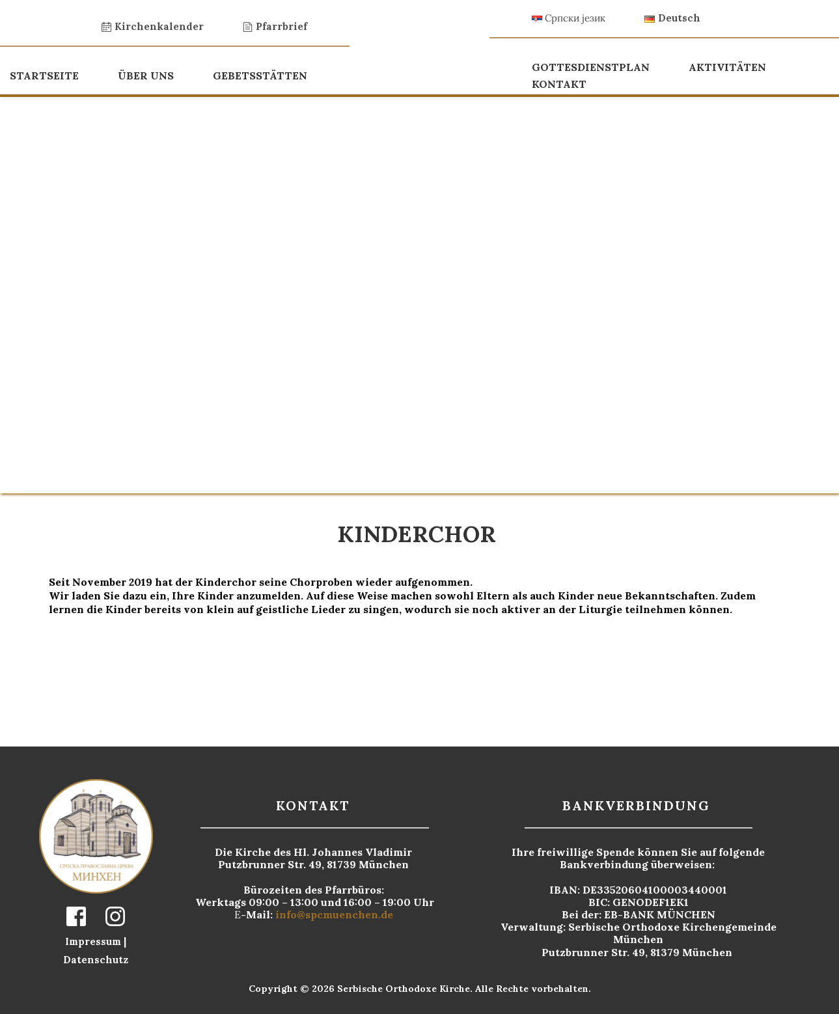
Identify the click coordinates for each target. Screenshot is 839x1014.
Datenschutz (95, 959)
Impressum (94, 941)
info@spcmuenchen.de (335, 914)
